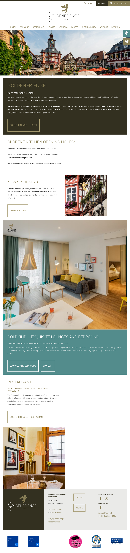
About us (63, 27)
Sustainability (89, 27)
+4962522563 (57, 510)
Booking (102, 3)
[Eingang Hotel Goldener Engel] (86, 196)
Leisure (51, 27)
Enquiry (79, 497)
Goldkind (24, 27)
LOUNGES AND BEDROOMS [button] (23, 366)
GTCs (114, 516)
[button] (65, 329)
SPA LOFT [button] (48, 366)
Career (74, 27)
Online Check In (120, 3)
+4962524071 (57, 513)
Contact (103, 27)
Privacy (108, 513)
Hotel (13, 27)
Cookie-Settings (104, 516)
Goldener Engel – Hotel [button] (23, 125)
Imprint (101, 513)
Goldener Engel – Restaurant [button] (27, 417)
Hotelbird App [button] (18, 210)
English (90, 3)
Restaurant (38, 27)
